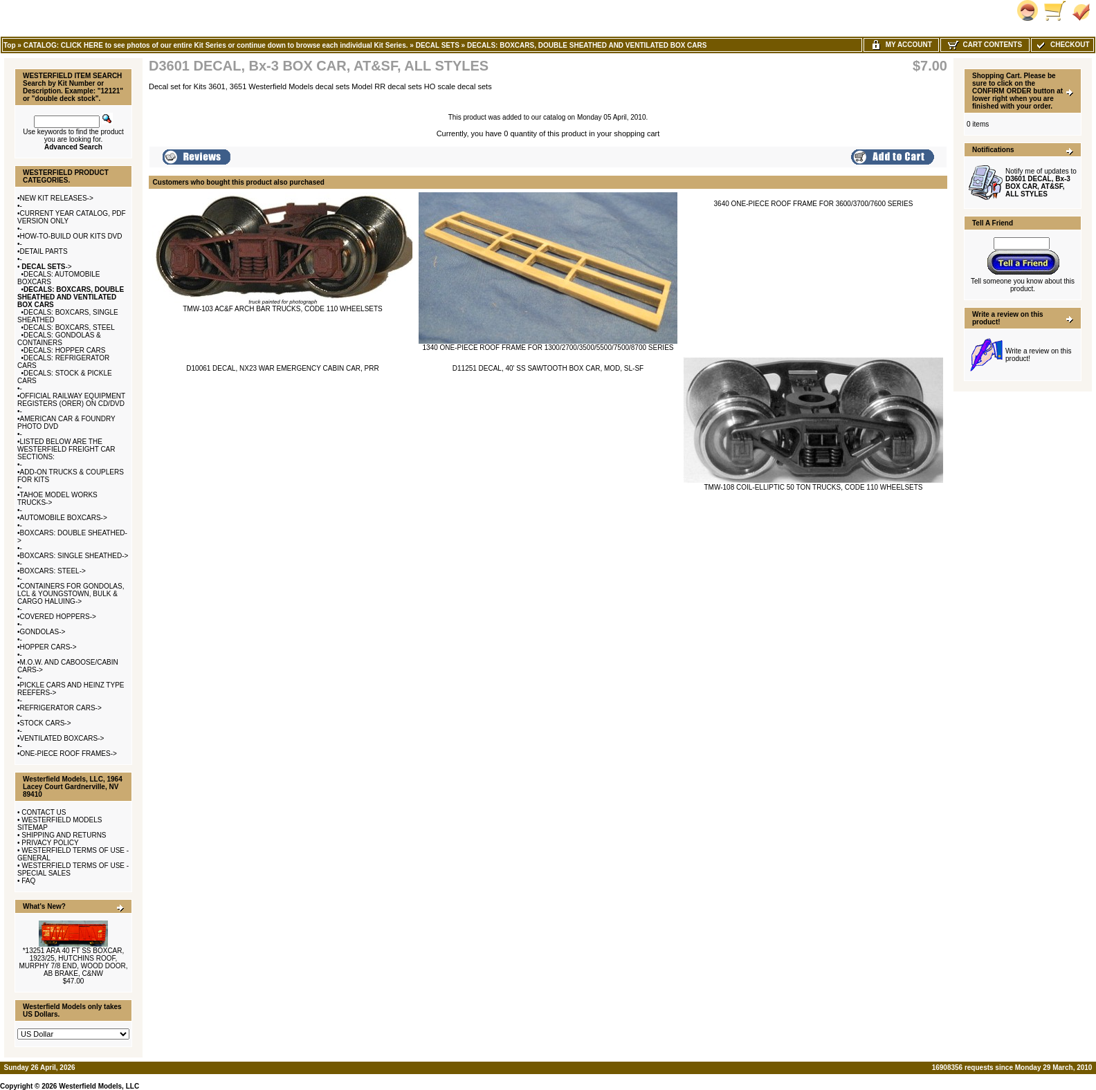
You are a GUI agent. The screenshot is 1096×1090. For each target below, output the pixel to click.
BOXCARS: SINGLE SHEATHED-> (74, 556)
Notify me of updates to (1041, 182)
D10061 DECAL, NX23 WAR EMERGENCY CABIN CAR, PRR (282, 368)
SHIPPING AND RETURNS (63, 835)
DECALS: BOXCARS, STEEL (69, 327)
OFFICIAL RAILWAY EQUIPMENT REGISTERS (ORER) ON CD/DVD (71, 399)
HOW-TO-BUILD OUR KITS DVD (71, 236)
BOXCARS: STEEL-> (53, 571)
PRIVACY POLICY (49, 843)
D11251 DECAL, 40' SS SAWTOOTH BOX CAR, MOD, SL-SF (548, 368)
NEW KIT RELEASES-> (56, 198)
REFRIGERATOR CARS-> (61, 708)
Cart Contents (985, 44)
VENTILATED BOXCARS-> (62, 738)
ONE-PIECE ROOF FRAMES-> (68, 753)
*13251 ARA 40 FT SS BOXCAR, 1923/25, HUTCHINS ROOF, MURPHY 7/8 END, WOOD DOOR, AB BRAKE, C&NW (73, 962)
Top (9, 45)
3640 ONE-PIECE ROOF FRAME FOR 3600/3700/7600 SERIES (813, 203)
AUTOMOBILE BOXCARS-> (63, 517)
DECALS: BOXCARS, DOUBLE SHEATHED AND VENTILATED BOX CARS (587, 45)
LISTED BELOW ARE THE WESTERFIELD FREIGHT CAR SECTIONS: (66, 449)
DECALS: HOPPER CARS (64, 350)
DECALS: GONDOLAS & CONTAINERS (59, 339)
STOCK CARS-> (45, 723)
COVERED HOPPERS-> (58, 616)
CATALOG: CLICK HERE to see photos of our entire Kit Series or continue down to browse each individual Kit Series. (216, 45)
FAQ (28, 881)
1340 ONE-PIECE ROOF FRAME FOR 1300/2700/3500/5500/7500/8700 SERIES (548, 347)
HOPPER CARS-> (48, 647)
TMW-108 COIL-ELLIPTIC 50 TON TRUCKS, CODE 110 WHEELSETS (813, 487)
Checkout (1062, 44)
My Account (901, 44)
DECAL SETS (437, 45)
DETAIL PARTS (44, 251)
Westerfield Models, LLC (99, 1086)
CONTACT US (43, 812)
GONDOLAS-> (43, 632)
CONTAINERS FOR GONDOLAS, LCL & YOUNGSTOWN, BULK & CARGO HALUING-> (70, 593)
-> (46, 266)
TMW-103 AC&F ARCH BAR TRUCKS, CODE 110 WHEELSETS (283, 309)
